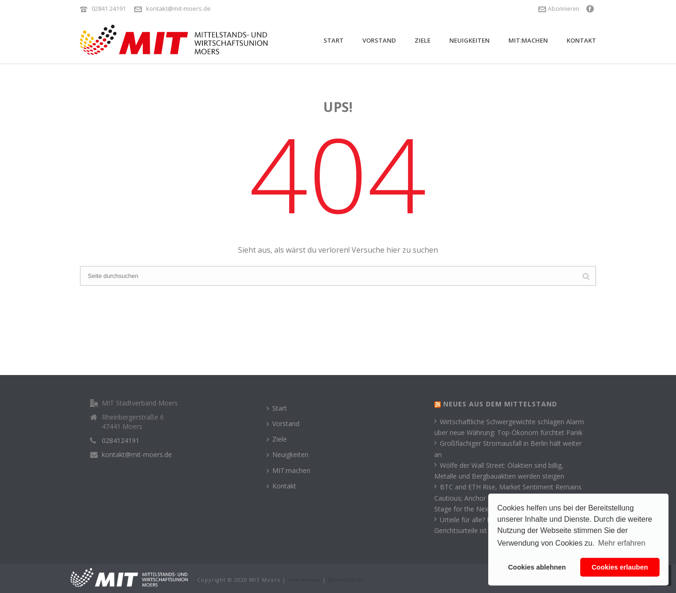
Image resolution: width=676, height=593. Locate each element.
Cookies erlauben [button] (620, 567)
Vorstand (379, 40)
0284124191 (120, 440)
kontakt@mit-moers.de (178, 8)
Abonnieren (558, 9)
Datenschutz (346, 579)
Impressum (304, 579)
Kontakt (581, 40)
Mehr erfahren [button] (621, 543)
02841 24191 (109, 8)
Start (333, 40)
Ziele (422, 40)
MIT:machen (528, 40)
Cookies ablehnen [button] (537, 567)
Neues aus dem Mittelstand (500, 403)
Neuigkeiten (469, 40)
